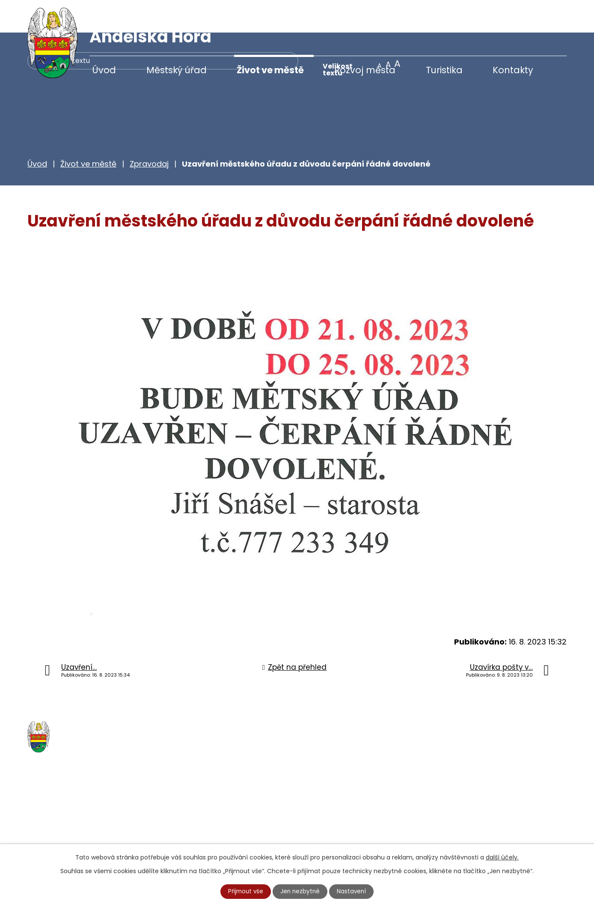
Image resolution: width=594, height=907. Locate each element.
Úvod (104, 70)
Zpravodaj (149, 131)
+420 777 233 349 (79, 820)
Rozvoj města (364, 70)
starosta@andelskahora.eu (97, 837)
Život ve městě (270, 70)
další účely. (502, 857)
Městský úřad (176, 70)
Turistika (444, 70)
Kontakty (513, 70)
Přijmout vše (244, 891)
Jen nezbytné (300, 891)
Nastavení (353, 891)
